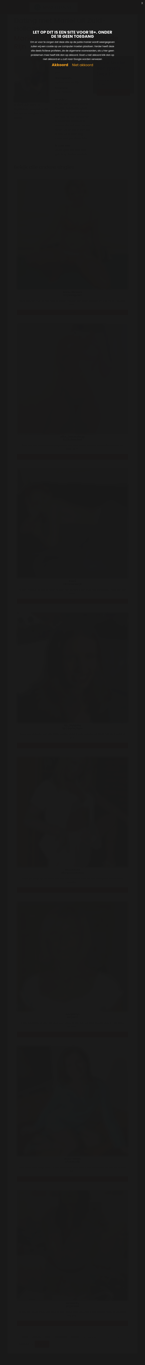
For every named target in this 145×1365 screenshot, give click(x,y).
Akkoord (60, 65)
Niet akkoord (82, 65)
